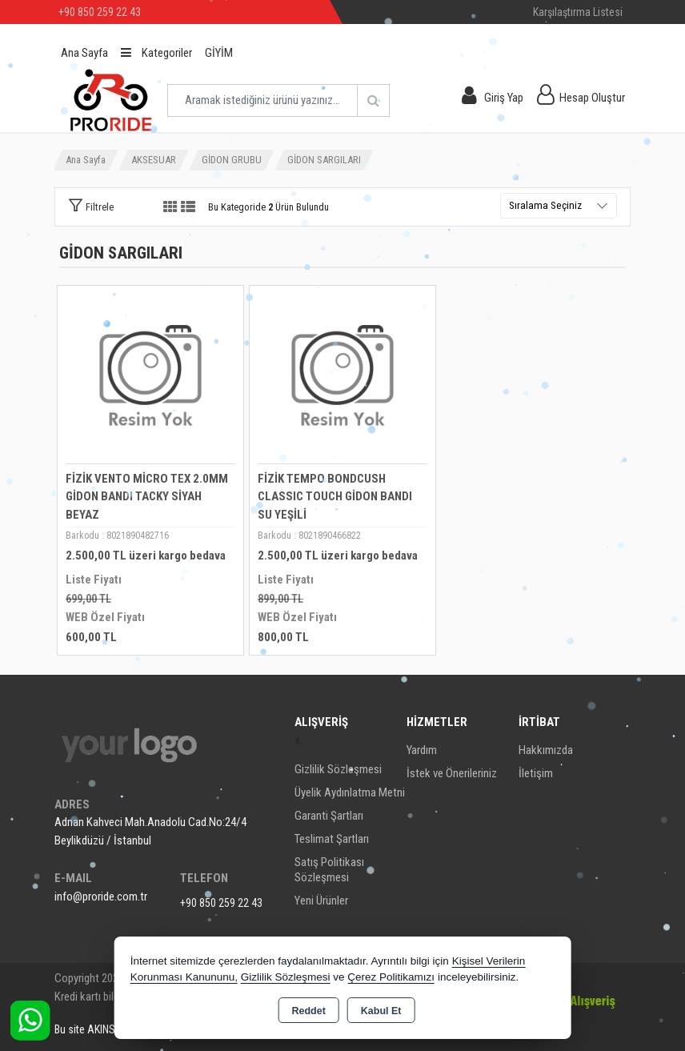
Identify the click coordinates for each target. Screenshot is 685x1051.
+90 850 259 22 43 (221, 903)
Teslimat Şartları (331, 839)
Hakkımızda (546, 750)
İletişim (536, 773)
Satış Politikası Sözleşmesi (329, 870)
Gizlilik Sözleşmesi (338, 769)
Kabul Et (381, 1011)
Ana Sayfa (84, 53)
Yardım (422, 750)
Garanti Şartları (328, 815)
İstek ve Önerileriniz (452, 773)
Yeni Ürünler (321, 900)
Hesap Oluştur (592, 97)
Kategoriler (156, 53)
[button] (90, 206)
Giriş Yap (503, 97)
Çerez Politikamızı (391, 977)
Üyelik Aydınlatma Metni (349, 792)
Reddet (308, 1011)
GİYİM (219, 53)
